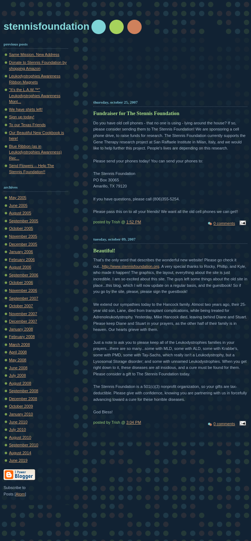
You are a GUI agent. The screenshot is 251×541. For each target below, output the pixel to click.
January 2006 (21, 252)
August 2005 (20, 213)
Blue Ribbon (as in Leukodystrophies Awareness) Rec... (35, 152)
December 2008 (23, 399)
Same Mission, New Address (34, 54)
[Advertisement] (170, 70)
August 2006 (20, 267)
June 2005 (18, 205)
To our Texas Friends (27, 125)
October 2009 (21, 406)
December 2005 (23, 244)
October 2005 (21, 228)
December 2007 (23, 321)
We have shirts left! (26, 109)
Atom (20, 494)
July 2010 (17, 429)
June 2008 (18, 368)
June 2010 (18, 422)
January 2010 (21, 414)
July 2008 (17, 375)
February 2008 (22, 336)
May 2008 (18, 360)
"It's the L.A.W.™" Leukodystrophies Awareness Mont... (35, 95)
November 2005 (23, 236)
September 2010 (23, 445)
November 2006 (23, 290)
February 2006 (22, 259)
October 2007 (21, 306)
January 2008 (21, 329)
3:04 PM (133, 422)
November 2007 (23, 314)
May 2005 (18, 197)
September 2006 (23, 275)
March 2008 (19, 344)
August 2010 (20, 437)
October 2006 (21, 282)
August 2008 (20, 383)
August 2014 (20, 453)
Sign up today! (21, 117)
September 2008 (23, 391)
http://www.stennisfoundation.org (131, 266)
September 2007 (23, 298)
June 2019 (18, 460)
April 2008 (18, 352)
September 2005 (23, 221)
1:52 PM (133, 222)
